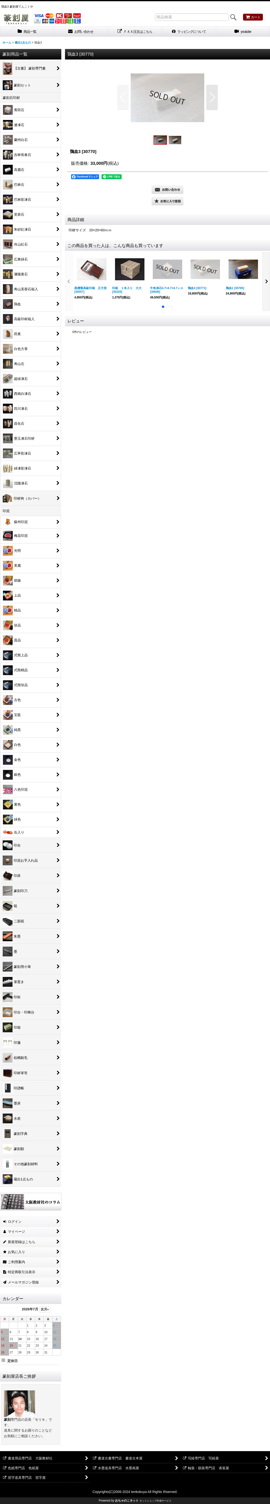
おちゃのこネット (127, 1500)
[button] (123, 97)
